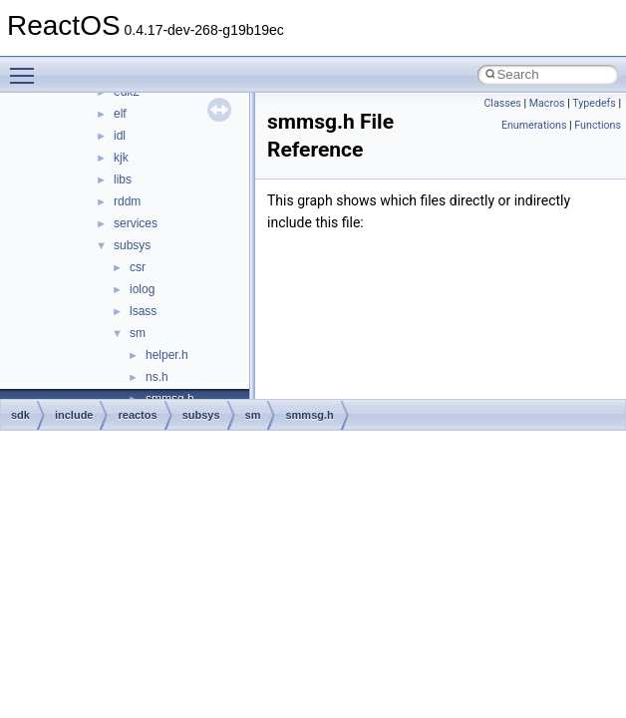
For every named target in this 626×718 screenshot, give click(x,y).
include (74, 415)
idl (120, 136)
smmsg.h (309, 415)
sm (138, 333)
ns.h (157, 377)
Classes (501, 103)
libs (123, 179)
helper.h (167, 355)
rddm (127, 201)
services (135, 223)
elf (120, 114)
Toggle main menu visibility (27, 67)
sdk (20, 415)
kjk (121, 158)
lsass (143, 311)
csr (138, 267)
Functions (597, 125)
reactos (137, 415)
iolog (142, 289)
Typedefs (594, 103)
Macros (547, 103)
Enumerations (534, 125)
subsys (132, 245)
